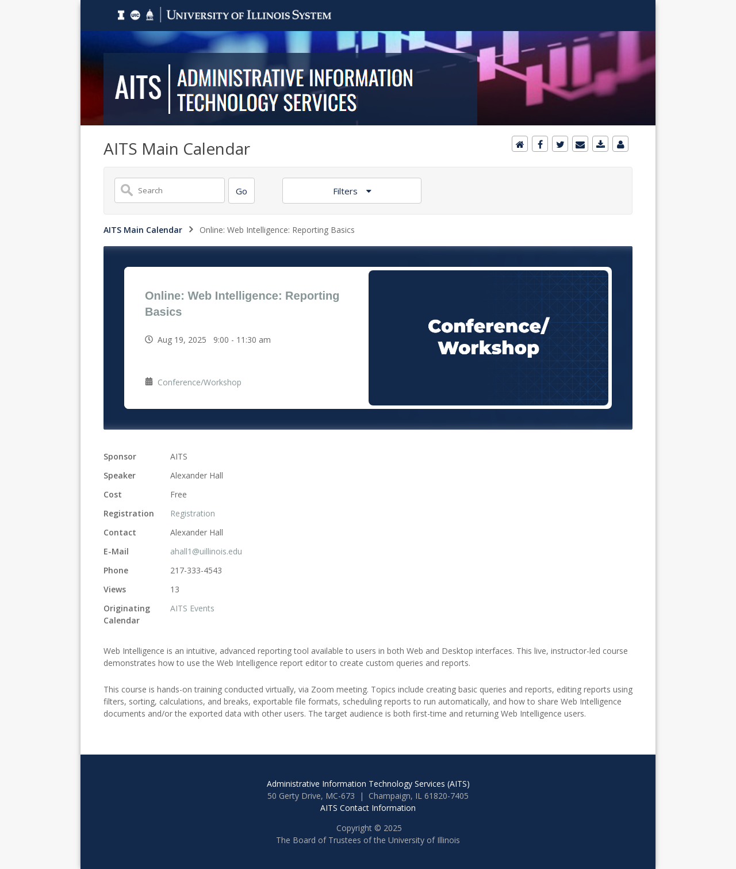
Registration (192, 513)
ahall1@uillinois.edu (206, 551)
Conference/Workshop (199, 382)
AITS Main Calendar (142, 229)
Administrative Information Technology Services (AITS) (368, 783)
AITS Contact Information (368, 807)
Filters (346, 191)
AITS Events (192, 608)
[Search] (241, 191)
